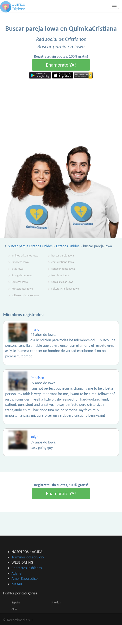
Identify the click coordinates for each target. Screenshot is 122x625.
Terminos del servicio (28, 557)
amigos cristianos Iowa (25, 255)
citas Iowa (17, 269)
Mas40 (17, 584)
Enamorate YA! (61, 65)
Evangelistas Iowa (22, 275)
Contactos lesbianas (27, 568)
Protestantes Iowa (22, 288)
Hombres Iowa (60, 275)
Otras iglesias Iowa (62, 282)
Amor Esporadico (25, 578)
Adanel (17, 573)
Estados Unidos (67, 246)
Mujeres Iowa (20, 282)
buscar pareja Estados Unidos (30, 246)
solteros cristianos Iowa (25, 295)
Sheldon (56, 602)
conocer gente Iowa (63, 269)
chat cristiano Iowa (62, 262)
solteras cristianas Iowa (65, 288)
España (16, 602)
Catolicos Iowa (20, 262)
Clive (14, 609)
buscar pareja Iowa (62, 255)
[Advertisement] (61, 110)
